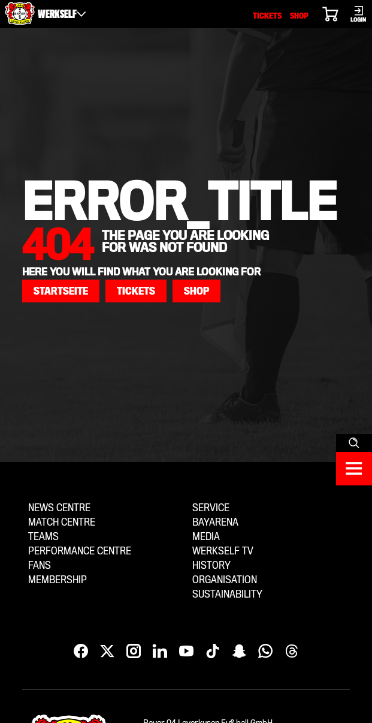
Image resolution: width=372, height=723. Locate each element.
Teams (43, 536)
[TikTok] (212, 651)
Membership (57, 580)
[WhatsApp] (265, 651)
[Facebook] (81, 651)
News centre (59, 508)
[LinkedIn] (160, 651)
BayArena (215, 522)
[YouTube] (186, 651)
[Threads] (292, 651)
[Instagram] (133, 651)
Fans (39, 565)
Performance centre (79, 551)
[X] (107, 651)
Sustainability (227, 594)
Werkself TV (222, 551)
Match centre (61, 522)
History (211, 565)
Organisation (224, 580)
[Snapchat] (239, 651)
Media (206, 536)
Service (210, 508)
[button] (60, 291)
